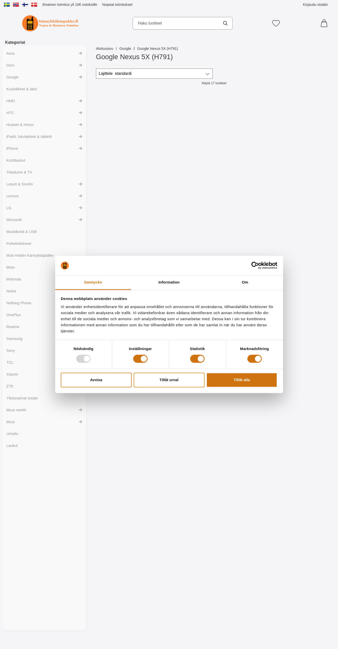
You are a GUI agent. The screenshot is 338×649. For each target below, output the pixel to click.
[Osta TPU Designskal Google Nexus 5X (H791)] (244, 402)
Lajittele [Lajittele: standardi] (115, 73)
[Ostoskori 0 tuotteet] (325, 23)
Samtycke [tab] (93, 282)
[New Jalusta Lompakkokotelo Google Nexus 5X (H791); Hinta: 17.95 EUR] (244, 133)
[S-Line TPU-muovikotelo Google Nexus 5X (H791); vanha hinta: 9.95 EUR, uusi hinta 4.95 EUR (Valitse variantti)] (303, 242)
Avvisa (96, 380)
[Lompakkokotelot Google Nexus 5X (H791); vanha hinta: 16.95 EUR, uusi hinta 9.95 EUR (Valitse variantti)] (124, 242)
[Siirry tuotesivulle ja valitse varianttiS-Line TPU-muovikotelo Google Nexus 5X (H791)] (303, 294)
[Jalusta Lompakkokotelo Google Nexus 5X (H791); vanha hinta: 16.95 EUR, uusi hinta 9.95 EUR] (303, 133)
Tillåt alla (242, 380)
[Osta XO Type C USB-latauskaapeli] (124, 620)
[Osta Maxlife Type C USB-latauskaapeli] (124, 185)
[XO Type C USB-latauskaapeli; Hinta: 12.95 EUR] (124, 568)
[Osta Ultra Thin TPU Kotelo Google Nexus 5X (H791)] (124, 402)
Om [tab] (245, 282)
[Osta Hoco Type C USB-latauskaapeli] (184, 511)
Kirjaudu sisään (315, 5)
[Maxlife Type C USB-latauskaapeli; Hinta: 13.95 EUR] (244, 460)
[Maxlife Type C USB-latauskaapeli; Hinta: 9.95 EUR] (184, 133)
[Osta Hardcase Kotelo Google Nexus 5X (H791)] (184, 402)
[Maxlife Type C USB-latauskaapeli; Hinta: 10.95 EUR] (124, 133)
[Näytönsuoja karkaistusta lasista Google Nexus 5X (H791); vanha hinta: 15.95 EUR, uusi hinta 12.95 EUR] (184, 242)
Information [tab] (169, 282)
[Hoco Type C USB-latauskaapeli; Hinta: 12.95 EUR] (303, 460)
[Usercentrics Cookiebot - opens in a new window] (255, 265)
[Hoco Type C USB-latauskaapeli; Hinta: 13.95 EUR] (184, 460)
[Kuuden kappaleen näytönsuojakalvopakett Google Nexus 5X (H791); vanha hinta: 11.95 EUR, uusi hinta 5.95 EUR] (244, 242)
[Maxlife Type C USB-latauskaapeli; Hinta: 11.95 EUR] (303, 351)
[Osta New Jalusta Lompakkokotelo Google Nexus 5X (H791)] (244, 185)
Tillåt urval (169, 380)
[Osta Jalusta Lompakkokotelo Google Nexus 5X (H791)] (303, 185)
